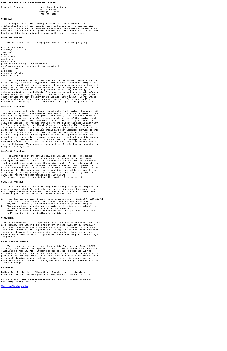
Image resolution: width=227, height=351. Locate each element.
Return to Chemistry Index (14, 342)
